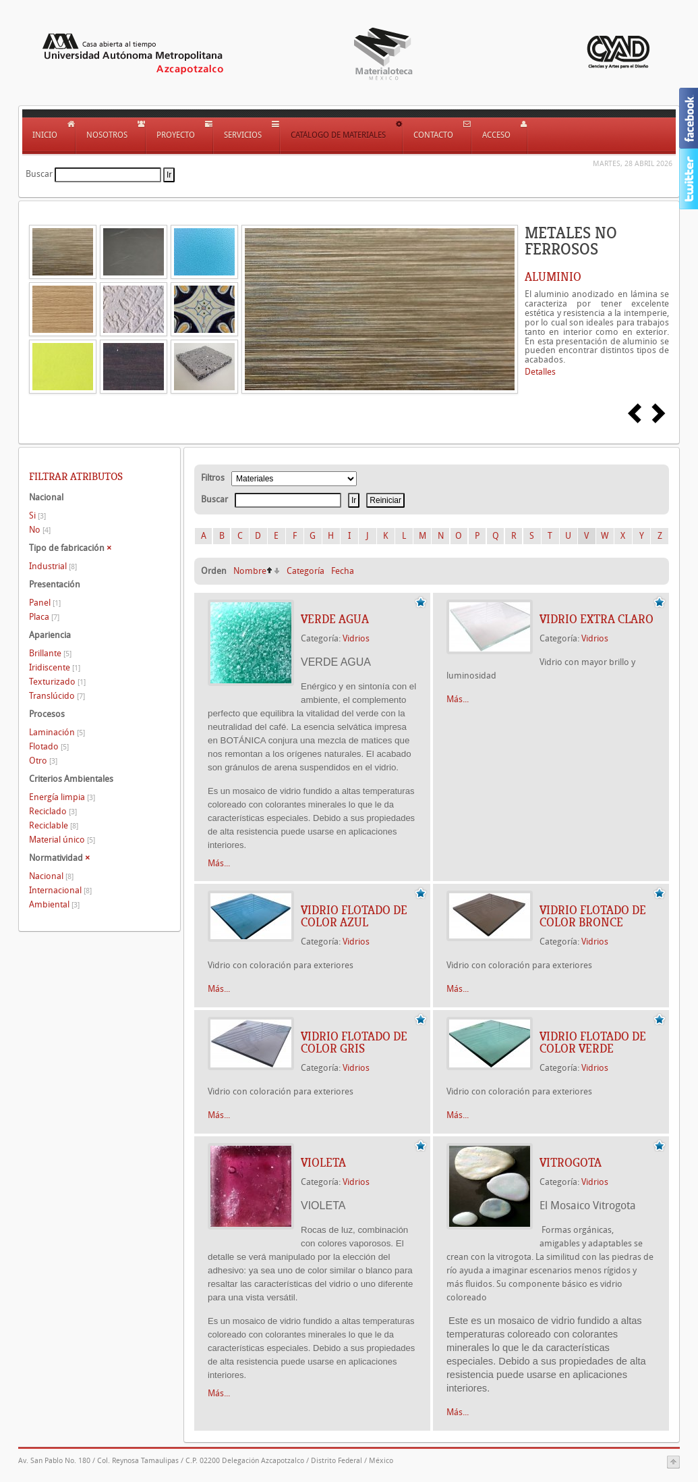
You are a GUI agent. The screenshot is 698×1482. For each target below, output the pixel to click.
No (40, 530)
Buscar (39, 174)
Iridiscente (54, 667)
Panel (45, 603)
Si (37, 515)
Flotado (49, 746)
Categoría (305, 571)
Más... (219, 863)
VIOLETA (323, 1162)
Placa (44, 617)
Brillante (50, 653)
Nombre (249, 571)
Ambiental (54, 904)
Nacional (51, 876)
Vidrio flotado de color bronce (593, 916)
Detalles (540, 372)
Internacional (60, 890)
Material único (62, 840)
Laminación (57, 732)
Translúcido (57, 696)
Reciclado (53, 811)
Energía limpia (62, 797)
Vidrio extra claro (596, 619)
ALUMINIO (553, 276)
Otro (43, 761)
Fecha (342, 571)
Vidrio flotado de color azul (354, 916)
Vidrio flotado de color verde (593, 1042)
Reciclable (53, 825)
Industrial (53, 566)
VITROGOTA (571, 1162)
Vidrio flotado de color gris (354, 1042)
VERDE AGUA (335, 619)
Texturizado (57, 682)
